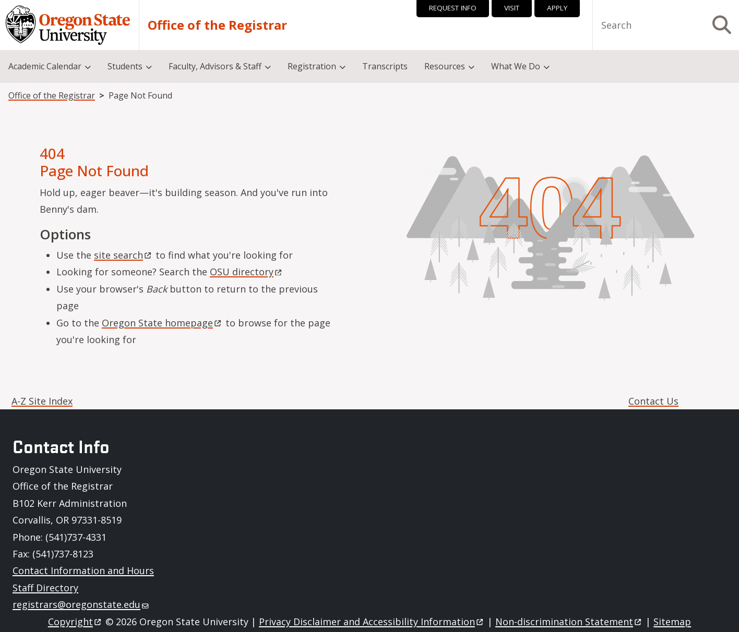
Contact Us (653, 401)
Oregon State (162, 323)
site (123, 255)
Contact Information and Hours (83, 570)
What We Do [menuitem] (515, 66)
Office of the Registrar (217, 25)
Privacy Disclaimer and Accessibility (372, 621)
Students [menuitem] (125, 66)
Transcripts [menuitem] (385, 66)
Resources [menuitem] (444, 66)
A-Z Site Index (42, 401)
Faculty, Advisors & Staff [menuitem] (215, 66)
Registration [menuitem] (312, 66)
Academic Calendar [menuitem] (44, 66)
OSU (246, 271)
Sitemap (672, 621)
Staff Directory (45, 587)
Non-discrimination (569, 621)
